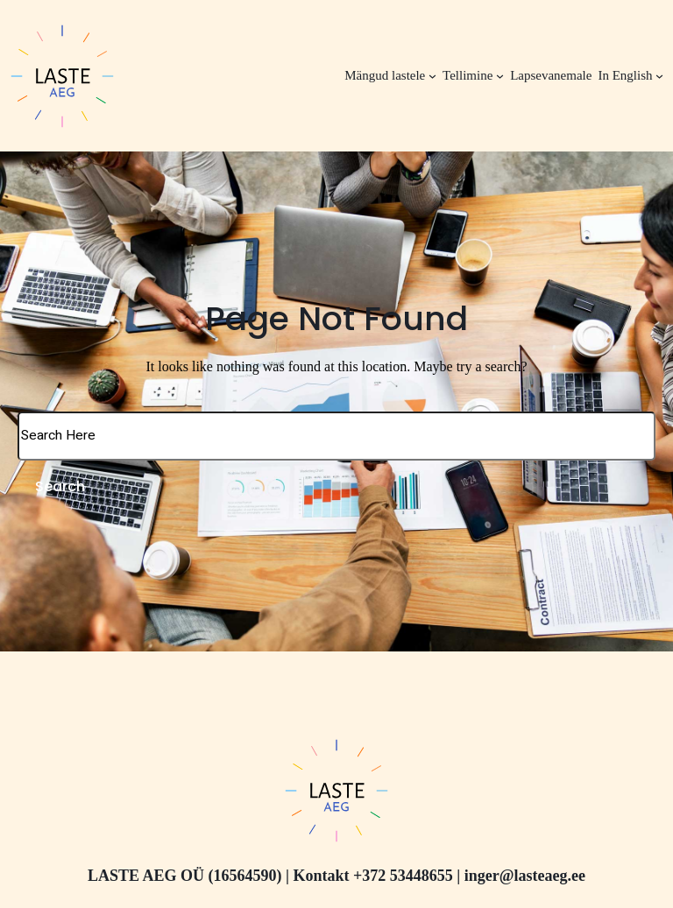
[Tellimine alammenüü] (500, 76)
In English (625, 75)
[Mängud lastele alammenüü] (432, 76)
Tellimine (467, 75)
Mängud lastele (384, 75)
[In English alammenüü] (659, 76)
